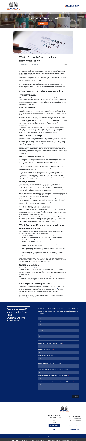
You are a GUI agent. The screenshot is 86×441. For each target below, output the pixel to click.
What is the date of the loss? (45, 355)
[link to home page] (14, 6)
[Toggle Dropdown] (17, 13)
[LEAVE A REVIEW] (75, 429)
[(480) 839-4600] (54, 425)
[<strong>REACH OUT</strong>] (43, 23)
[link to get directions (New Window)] (54, 420)
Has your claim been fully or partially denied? (50, 363)
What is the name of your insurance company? (50, 343)
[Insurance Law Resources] (59, 13)
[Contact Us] (73, 13)
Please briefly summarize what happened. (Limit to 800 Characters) (55, 381)
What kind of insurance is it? (45, 349)
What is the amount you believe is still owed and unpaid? (53, 375)
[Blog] (48, 13)
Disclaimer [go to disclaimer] (53, 436)
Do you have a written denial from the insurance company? (53, 369)
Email (39, 334)
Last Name (40, 322)
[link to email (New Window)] (54, 430)
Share (64, 64)
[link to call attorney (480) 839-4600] (71, 5)
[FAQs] (34, 13)
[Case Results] (41, 13)
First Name (41, 315)
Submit (76, 396)
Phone (39, 328)
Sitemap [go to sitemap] (47, 436)
